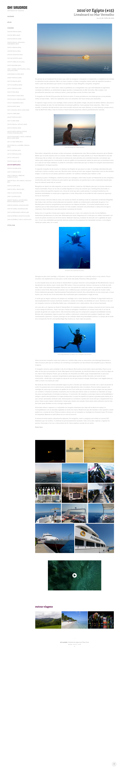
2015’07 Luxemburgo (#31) (15, 103)
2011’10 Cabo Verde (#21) (15, 142)
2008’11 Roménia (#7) (14, 196)
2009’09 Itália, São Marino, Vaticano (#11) (19, 181)
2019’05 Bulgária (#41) (14, 65)
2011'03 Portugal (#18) (14, 154)
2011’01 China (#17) (13, 157)
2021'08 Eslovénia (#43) (14, 58)
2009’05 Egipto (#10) (13, 186)
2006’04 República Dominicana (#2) (18, 216)
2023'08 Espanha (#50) (14, 31)
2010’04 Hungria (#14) (14, 168)
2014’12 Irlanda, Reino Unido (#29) (18, 110)
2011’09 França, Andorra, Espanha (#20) (18, 146)
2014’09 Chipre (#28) (13, 113)
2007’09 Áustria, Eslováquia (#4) (17, 209)
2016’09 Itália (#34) (13, 92)
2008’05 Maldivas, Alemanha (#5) (17, 205)
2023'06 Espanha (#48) (14, 39)
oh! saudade (63, 642)
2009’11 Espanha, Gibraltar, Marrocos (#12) (16, 176)
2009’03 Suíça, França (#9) (15, 189)
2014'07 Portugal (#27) (14, 117)
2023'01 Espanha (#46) (14, 47)
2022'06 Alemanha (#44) (15, 54)
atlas (9, 22)
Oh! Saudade (17, 7)
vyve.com (11, 225)
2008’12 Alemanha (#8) (14, 193)
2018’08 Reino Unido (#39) (15, 74)
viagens (10, 28)
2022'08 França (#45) (14, 51)
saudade (10, 16)
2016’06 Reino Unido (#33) (15, 95)
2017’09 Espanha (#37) (14, 81)
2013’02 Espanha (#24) (14, 128)
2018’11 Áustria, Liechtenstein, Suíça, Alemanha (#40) (18, 69)
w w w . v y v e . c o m (74, 644)
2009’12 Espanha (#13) (14, 172)
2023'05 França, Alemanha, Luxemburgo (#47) (16, 43)
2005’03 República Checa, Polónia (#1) (19, 219)
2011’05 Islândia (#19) (14, 150)
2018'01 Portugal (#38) (14, 77)
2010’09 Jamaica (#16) (14, 161)
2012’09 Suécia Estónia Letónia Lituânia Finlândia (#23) (17, 132)
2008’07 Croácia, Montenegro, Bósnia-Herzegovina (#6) (17, 200)
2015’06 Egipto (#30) (13, 106)
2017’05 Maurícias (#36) (14, 85)
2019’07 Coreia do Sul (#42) (15, 62)
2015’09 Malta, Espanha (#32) (16, 99)
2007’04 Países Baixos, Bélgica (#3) (18, 212)
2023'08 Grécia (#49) (13, 35)
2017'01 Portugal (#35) (14, 88)
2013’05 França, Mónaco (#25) (17, 124)
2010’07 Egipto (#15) (13, 165)
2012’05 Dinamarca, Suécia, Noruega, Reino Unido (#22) (19, 137)
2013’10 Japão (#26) (13, 121)
